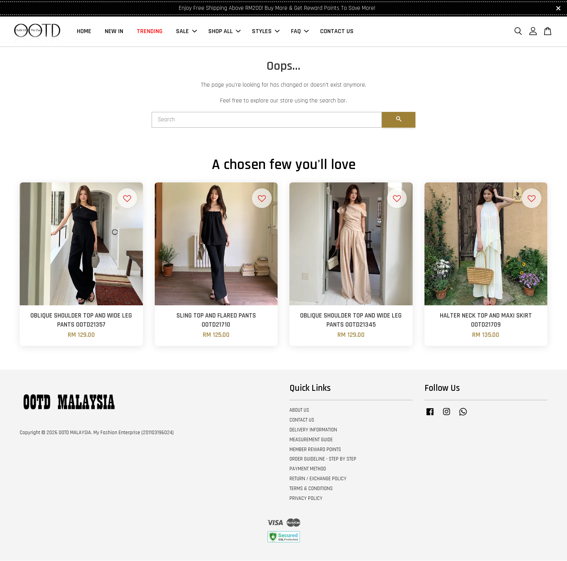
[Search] (267, 120)
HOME (84, 32)
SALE (186, 32)
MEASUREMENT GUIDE (311, 440)
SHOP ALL (224, 32)
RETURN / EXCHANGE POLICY (317, 479)
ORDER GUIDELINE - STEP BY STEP (322, 459)
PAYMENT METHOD (307, 469)
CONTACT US (337, 32)
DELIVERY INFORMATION (313, 430)
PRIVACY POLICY (305, 499)
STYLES (266, 32)
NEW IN (114, 32)
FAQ (300, 32)
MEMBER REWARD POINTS (315, 450)
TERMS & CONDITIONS (311, 489)
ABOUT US (299, 410)
